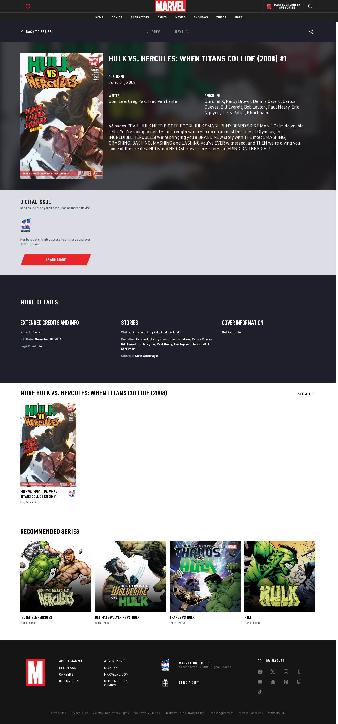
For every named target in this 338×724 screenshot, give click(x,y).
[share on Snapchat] (273, 682)
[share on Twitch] (299, 682)
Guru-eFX (214, 101)
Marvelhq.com (116, 674)
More (239, 17)
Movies (180, 17)
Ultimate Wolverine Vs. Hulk (117, 617)
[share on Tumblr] (299, 672)
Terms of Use (57, 713)
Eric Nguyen (182, 344)
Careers (66, 674)
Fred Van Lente (162, 101)
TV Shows (201, 17)
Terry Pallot (233, 112)
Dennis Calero (267, 101)
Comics (117, 17)
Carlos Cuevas (202, 339)
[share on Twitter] (273, 672)
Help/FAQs (67, 668)
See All (306, 393)
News (99, 17)
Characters (140, 17)
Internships (69, 681)
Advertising (114, 661)
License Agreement (220, 713)
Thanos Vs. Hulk (182, 617)
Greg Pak (137, 101)
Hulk (247, 617)
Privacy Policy (79, 713)
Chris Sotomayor (146, 356)
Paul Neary (279, 107)
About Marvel (71, 661)
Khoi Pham (257, 112)
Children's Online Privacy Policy (184, 713)
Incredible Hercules (36, 617)
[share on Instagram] (286, 672)
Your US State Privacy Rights (111, 713)
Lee (22, 502)
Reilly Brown (238, 101)
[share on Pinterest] (286, 682)
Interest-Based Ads (250, 713)
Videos (221, 17)
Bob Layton (255, 107)
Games (162, 17)
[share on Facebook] (260, 673)
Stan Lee (117, 101)
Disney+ (111, 668)
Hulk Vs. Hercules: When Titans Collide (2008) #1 (38, 494)
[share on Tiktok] (260, 692)
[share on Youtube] (260, 682)
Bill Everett (231, 107)
